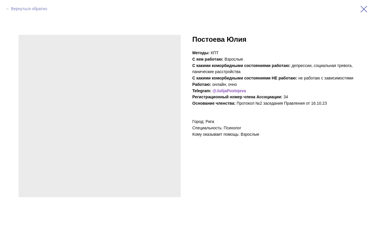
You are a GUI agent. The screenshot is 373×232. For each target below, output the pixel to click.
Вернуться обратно (29, 8)
